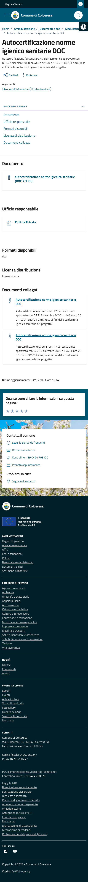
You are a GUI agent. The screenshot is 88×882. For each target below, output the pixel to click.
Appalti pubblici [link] (11, 601)
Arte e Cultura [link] (10, 699)
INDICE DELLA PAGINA (44, 106)
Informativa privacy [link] (14, 817)
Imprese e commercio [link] (15, 626)
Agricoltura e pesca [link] (13, 588)
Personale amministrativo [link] (17, 562)
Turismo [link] (7, 643)
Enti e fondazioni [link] (12, 554)
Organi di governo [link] (13, 541)
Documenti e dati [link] (12, 566)
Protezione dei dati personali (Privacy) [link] (24, 834)
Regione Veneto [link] (13, 4)
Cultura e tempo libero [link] (15, 613)
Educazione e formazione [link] (17, 618)
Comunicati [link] (9, 669)
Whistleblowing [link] (11, 808)
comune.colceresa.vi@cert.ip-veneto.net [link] (32, 772)
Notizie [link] (6, 665)
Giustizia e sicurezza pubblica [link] (19, 622)
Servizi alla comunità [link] (14, 716)
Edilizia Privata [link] (25, 222)
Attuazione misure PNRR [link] (17, 813)
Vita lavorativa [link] (11, 647)
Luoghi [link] (6, 690)
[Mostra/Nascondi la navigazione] (7, 15)
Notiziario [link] (8, 720)
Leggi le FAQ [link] (9, 783)
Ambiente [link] (8, 592)
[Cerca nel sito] (78, 15)
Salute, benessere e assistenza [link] (20, 635)
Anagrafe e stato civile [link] (15, 596)
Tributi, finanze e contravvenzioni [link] (22, 639)
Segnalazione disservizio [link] (16, 791)
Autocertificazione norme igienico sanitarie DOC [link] (46, 301)
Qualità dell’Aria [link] (11, 712)
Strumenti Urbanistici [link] (15, 571)
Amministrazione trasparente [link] (20, 804)
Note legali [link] (8, 821)
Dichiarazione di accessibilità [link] (19, 825)
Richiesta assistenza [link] (14, 796)
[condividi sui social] (10, 75)
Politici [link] (6, 558)
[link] (83, 26)
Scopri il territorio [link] (12, 703)
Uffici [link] (5, 549)
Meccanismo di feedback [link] (16, 830)
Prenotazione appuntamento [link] (19, 787)
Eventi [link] (6, 695)
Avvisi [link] (5, 673)
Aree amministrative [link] (14, 545)
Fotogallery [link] (9, 707)
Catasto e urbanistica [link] (15, 609)
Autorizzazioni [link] (10, 605)
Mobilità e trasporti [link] (13, 630)
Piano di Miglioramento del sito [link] (20, 800)
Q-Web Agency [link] (21, 871)
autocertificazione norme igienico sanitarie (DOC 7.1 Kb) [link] (45, 178)
